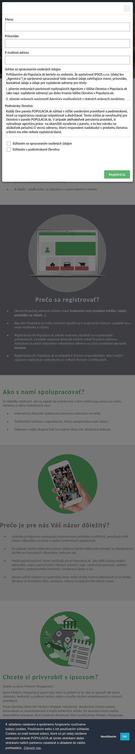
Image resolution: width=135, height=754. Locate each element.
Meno (9, 19)
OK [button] (125, 736)
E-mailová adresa (17, 53)
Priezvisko (12, 36)
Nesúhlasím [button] (108, 736)
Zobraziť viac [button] (32, 748)
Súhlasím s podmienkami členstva (32, 149)
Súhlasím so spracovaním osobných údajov (38, 143)
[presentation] (34, 162)
